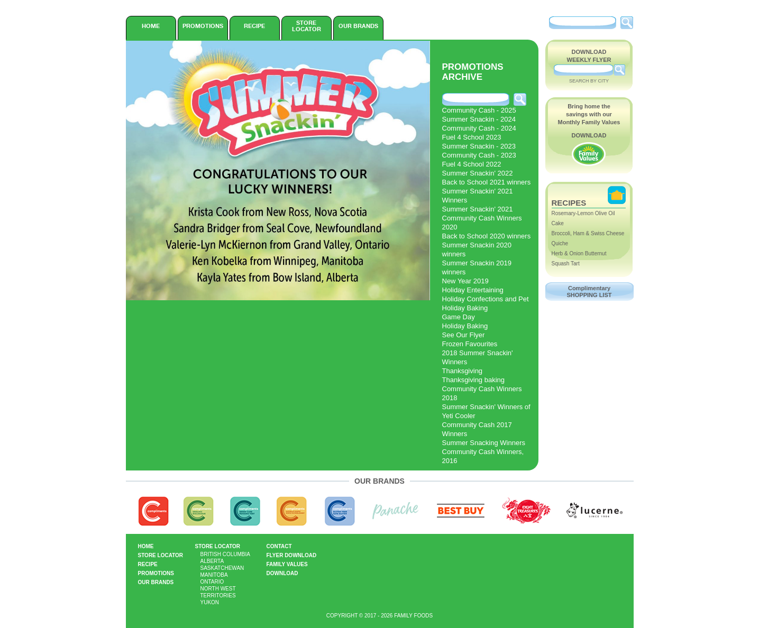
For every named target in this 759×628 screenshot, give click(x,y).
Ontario (212, 582)
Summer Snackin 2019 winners (477, 267)
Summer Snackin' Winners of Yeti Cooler (486, 411)
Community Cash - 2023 (479, 155)
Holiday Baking (465, 308)
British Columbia (225, 554)
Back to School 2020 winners (486, 236)
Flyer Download (292, 555)
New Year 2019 (465, 281)
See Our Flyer (463, 335)
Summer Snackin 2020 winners (477, 249)
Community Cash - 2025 (479, 110)
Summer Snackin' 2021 (477, 209)
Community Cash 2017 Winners (477, 429)
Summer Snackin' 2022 (477, 173)
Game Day (458, 317)
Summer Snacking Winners (484, 443)
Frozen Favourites (470, 344)
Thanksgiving (462, 371)
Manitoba (214, 575)
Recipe (254, 26)
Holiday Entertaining (473, 290)
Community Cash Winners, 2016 (483, 456)
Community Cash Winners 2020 (482, 222)
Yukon (210, 602)
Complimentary (589, 291)
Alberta (212, 561)
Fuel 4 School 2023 (471, 137)
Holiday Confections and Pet (485, 299)
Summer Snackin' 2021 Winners (477, 195)
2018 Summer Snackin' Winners (477, 357)
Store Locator (306, 26)
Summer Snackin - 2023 (479, 146)
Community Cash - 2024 (479, 128)
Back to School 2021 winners (486, 182)
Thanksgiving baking (473, 380)
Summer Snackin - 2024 (479, 119)
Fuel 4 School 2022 (471, 164)
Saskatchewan (222, 568)
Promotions (202, 26)
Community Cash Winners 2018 (482, 393)
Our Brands (358, 26)
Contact (279, 546)
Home (151, 26)
